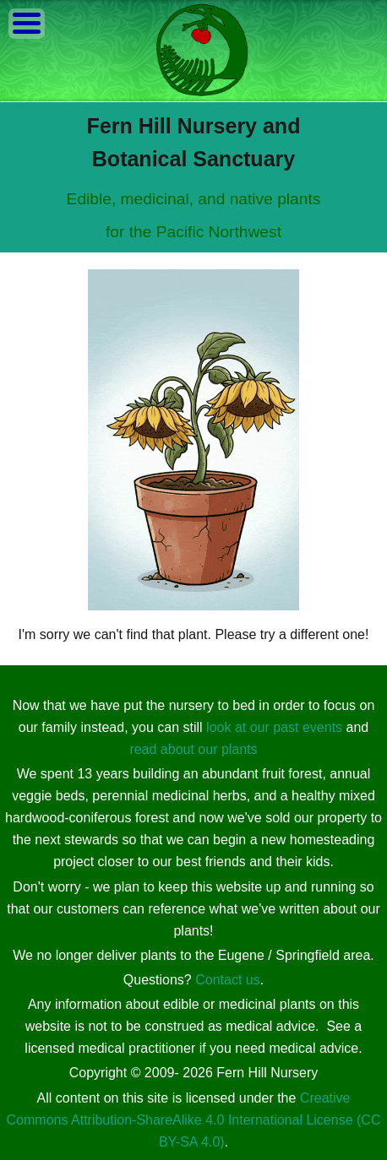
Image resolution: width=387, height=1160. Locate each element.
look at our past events (274, 727)
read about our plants (193, 749)
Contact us (227, 980)
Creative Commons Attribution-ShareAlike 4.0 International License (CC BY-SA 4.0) (194, 1120)
